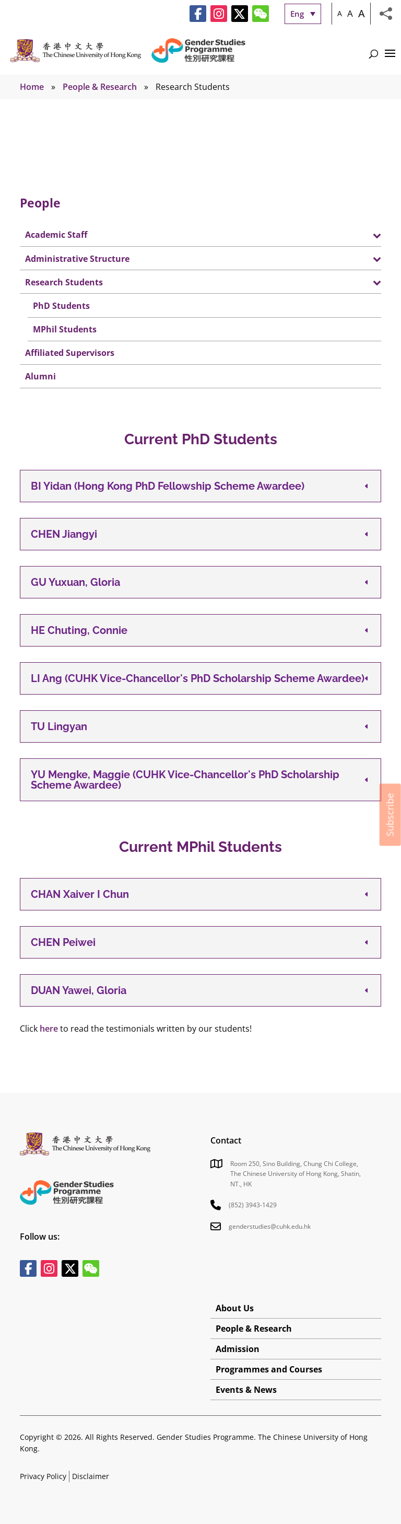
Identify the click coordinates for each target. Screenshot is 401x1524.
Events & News (246, 1389)
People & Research (100, 87)
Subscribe (390, 814)
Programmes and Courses (269, 1369)
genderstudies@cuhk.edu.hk (270, 1226)
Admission (238, 1349)
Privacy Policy (43, 1476)
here (49, 1028)
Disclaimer (90, 1476)
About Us (235, 1308)
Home (32, 87)
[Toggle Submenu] (363, 234)
